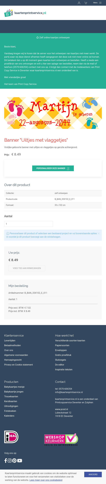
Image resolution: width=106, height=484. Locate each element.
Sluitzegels (60, 346)
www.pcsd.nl (61, 396)
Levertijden (9, 327)
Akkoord (93, 474)
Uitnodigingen (11, 393)
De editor (59, 351)
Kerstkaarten (10, 388)
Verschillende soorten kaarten (70, 327)
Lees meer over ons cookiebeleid (45, 480)
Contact (60, 368)
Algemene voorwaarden (16, 342)
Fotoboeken (10, 398)
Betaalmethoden (12, 332)
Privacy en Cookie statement (18, 351)
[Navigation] (97, 3)
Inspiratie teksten (63, 356)
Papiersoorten (62, 332)
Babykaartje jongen (13, 378)
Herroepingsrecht (13, 346)
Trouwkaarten (11, 383)
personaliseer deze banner (53, 155)
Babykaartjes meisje (14, 373)
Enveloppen (61, 337)
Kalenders (9, 402)
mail (92, 50)
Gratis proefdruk (63, 342)
